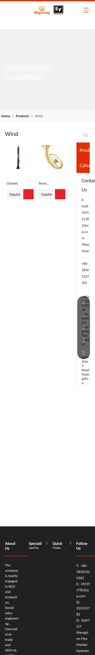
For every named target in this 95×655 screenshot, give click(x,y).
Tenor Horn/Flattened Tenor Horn (50, 183)
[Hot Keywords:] (85, 135)
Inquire (13, 194)
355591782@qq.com (85, 225)
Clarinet (12, 183)
